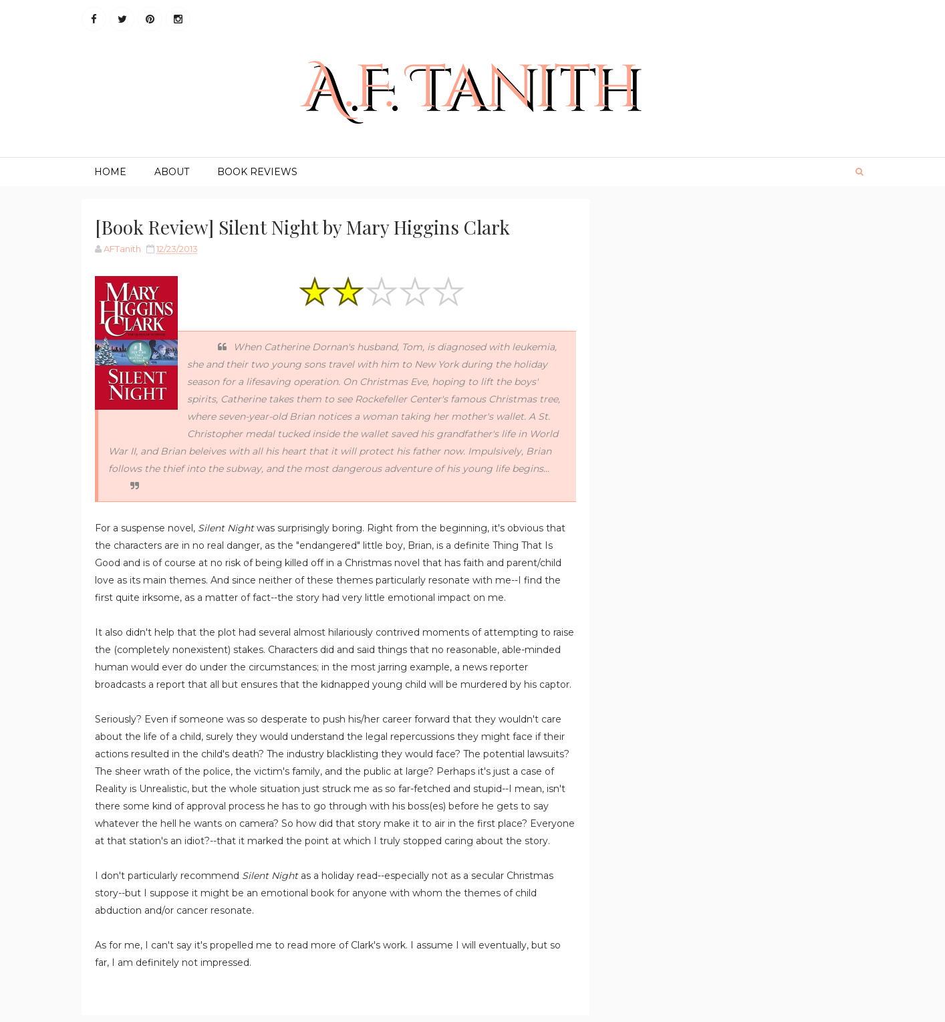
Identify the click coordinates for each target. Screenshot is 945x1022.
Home (110, 172)
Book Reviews (257, 172)
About (171, 172)
